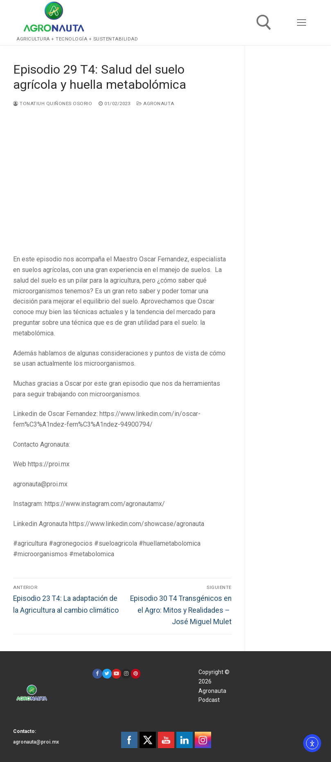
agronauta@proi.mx (36, 742)
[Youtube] (116, 673)
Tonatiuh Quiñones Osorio (52, 103)
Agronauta (155, 103)
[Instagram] (126, 673)
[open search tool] (264, 22)
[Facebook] (97, 673)
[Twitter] (107, 673)
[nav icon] (301, 22)
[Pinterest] (135, 673)
